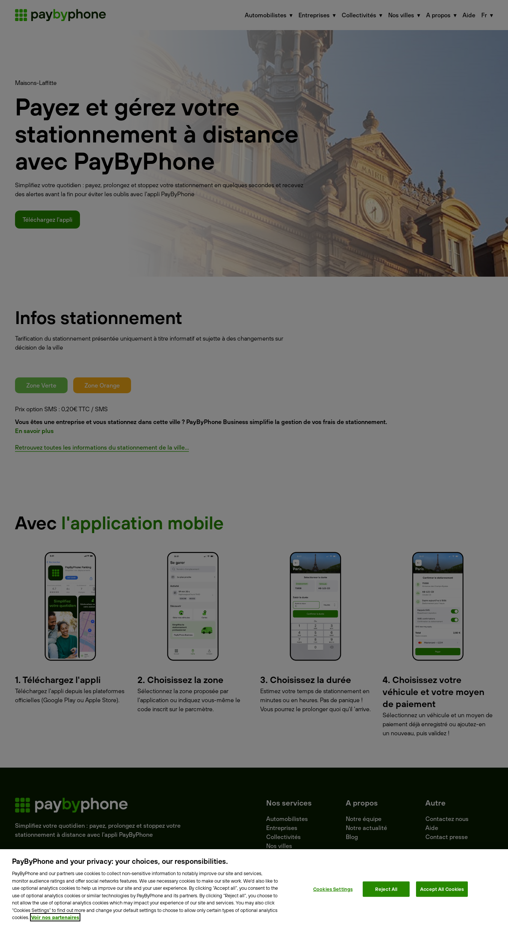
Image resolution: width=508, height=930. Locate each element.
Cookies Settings (333, 889)
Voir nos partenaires (55, 917)
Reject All (386, 889)
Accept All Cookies (442, 889)
